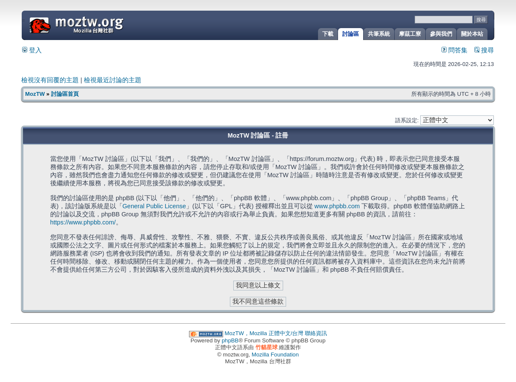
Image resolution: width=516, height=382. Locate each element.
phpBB (230, 340)
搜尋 (484, 50)
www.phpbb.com (337, 206)
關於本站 (472, 34)
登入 (32, 50)
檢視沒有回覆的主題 (50, 80)
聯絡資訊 (316, 333)
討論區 (350, 34)
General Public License (154, 206)
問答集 (454, 50)
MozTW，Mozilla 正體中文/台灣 (264, 333)
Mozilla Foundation (275, 354)
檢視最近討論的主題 (112, 80)
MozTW (97, 24)
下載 (327, 34)
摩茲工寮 (410, 34)
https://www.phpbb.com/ (83, 222)
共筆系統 (379, 34)
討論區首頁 (65, 94)
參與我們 (441, 34)
